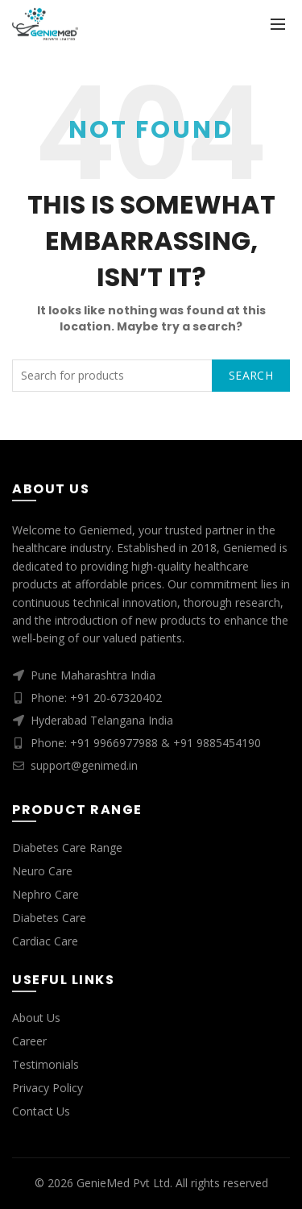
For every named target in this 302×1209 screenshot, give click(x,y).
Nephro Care (45, 894)
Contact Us (41, 1111)
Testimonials (45, 1064)
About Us (36, 1017)
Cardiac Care (45, 941)
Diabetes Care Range (67, 847)
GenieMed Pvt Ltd (123, 1182)
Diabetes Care (49, 917)
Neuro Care (42, 871)
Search (251, 375)
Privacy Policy (47, 1087)
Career (29, 1041)
